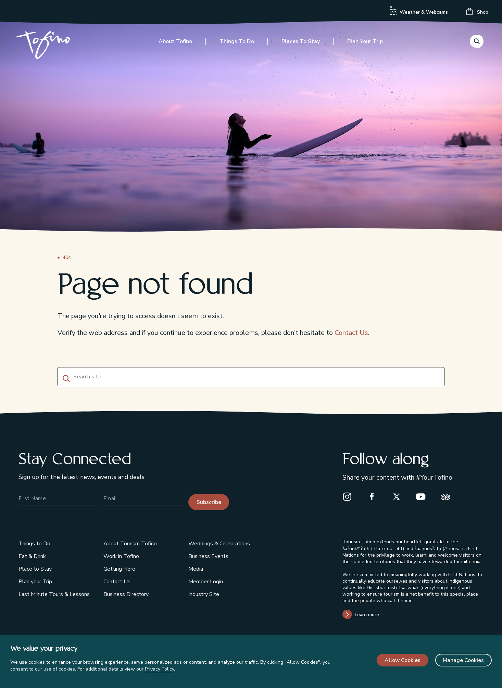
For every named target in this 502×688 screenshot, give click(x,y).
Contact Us (351, 332)
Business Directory (126, 594)
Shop (477, 11)
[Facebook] (374, 496)
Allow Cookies (403, 660)
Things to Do (34, 543)
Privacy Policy (159, 669)
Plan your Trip (35, 581)
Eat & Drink (32, 556)
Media (195, 569)
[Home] (45, 48)
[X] (399, 496)
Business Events (208, 556)
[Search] (65, 377)
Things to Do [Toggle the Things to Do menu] (236, 43)
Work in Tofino (121, 556)
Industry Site (203, 594)
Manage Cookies (463, 660)
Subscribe (209, 502)
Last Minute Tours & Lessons (54, 594)
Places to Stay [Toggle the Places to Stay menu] (300, 43)
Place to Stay (35, 569)
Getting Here (119, 569)
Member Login (205, 581)
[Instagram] (349, 496)
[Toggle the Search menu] (477, 43)
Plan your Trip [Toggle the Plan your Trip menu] (365, 43)
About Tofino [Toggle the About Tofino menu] (175, 43)
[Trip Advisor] (448, 496)
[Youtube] (423, 496)
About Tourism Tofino (130, 543)
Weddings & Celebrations (219, 543)
